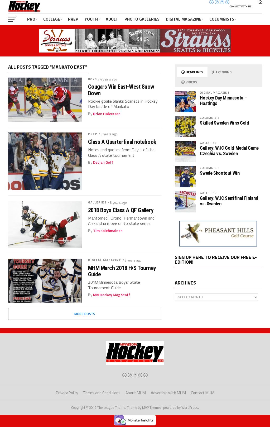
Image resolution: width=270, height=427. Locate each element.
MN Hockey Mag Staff (111, 295)
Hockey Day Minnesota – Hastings (223, 100)
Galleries (97, 202)
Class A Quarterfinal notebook (122, 142)
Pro (31, 19)
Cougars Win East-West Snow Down (121, 89)
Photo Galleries (142, 19)
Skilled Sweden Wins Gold (224, 123)
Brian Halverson (106, 114)
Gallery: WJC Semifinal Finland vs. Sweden (229, 200)
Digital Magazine (183, 19)
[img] (124, 375)
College (51, 19)
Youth (91, 19)
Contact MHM (202, 393)
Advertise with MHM (168, 393)
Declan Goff (103, 162)
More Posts (84, 313)
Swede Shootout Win (219, 173)
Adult (112, 19)
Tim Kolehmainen (108, 231)
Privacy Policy (67, 393)
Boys (92, 79)
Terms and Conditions (101, 393)
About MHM (136, 393)
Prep (73, 19)
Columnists (221, 19)
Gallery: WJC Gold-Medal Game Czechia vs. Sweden (229, 150)
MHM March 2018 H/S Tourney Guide (122, 271)
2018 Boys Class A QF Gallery (120, 210)
